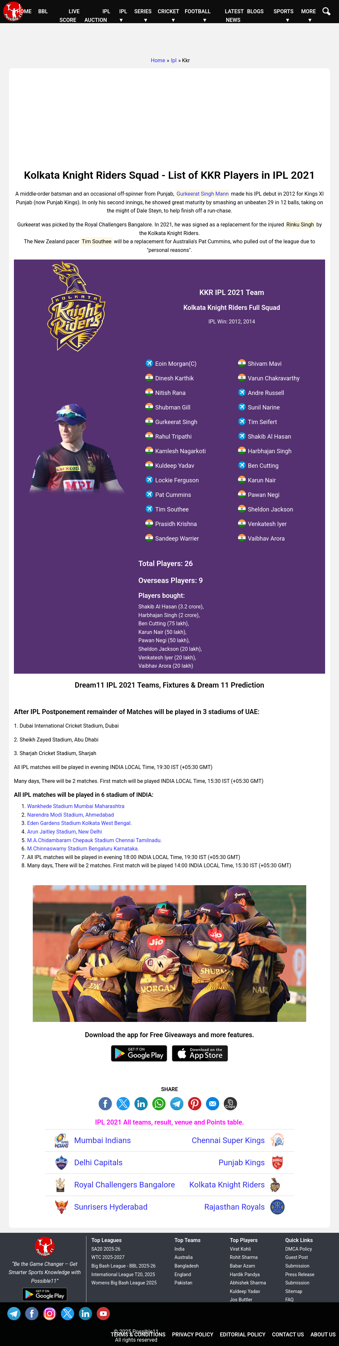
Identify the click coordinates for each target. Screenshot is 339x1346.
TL (178, 1102)
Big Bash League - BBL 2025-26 (123, 1266)
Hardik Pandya (245, 1274)
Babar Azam (242, 1266)
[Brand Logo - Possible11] (44, 1255)
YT (105, 1312)
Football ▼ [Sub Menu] (198, 15)
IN (87, 1312)
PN (196, 1102)
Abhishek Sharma (248, 1282)
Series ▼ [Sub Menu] (142, 15)
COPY (232, 1102)
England (182, 1274)
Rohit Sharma (244, 1257)
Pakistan (183, 1282)
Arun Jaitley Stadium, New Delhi (64, 832)
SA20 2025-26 (106, 1249)
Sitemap (293, 1291)
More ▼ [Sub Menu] (308, 15)
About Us (323, 1334)
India (179, 1249)
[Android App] (44, 1301)
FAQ (289, 1299)
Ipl (173, 60)
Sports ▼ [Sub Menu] (283, 15)
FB (107, 1102)
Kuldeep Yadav (245, 1291)
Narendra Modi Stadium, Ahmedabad (70, 815)
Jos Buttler (241, 1299)
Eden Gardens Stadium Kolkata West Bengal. (79, 823)
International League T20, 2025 (123, 1274)
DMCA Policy (298, 1249)
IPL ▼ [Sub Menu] (123, 15)
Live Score (69, 15)
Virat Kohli (240, 1249)
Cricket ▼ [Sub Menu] (168, 15)
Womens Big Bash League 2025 (124, 1282)
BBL (43, 11)
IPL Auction (97, 15)
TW (125, 1102)
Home (24, 11)
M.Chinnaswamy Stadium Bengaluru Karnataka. (83, 848)
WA (160, 1102)
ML (214, 1102)
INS (51, 1312)
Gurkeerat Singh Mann (203, 194)
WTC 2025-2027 (107, 1257)
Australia (183, 1257)
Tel (15, 1312)
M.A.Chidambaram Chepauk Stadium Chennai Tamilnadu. (94, 840)
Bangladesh (186, 1266)
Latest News (234, 15)
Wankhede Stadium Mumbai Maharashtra (75, 806)
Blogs (255, 11)
